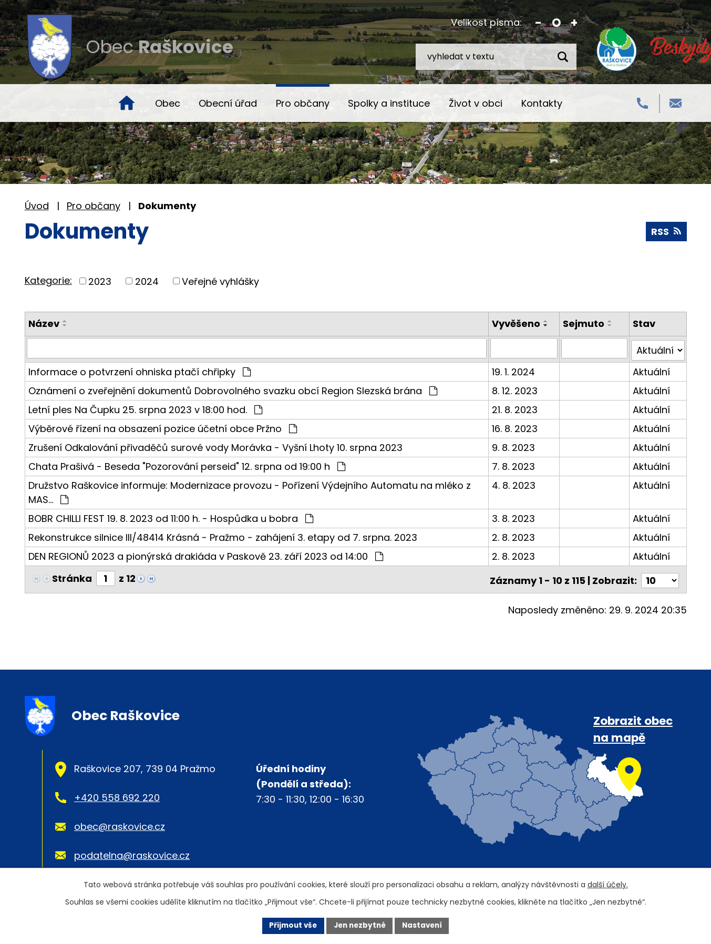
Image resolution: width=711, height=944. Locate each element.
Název (43, 323)
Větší (574, 23)
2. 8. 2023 (514, 534)
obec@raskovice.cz (119, 821)
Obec (167, 103)
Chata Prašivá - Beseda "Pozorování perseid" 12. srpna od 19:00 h (186, 463)
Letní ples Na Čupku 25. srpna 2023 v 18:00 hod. (145, 407)
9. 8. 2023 (514, 445)
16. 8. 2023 (516, 426)
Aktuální (652, 369)
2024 (147, 281)
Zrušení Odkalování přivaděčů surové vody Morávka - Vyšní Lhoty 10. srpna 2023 (215, 445)
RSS (666, 231)
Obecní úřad (228, 103)
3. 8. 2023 (514, 515)
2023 (99, 281)
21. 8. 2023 (516, 407)
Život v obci (475, 103)
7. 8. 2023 (514, 463)
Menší (538, 23)
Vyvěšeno (517, 323)
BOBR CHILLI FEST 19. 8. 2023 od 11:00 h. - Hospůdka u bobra (170, 515)
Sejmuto (584, 323)
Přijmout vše (290, 925)
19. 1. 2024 (514, 369)
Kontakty (541, 103)
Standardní (556, 23)
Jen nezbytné (359, 925)
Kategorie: (48, 280)
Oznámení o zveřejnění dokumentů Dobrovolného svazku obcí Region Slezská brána (232, 388)
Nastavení (425, 925)
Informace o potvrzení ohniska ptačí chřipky (139, 369)
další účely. (608, 884)
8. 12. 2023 (516, 388)
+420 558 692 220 (117, 792)
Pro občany (302, 103)
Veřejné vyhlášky (220, 281)
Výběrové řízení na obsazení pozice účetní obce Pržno (162, 426)
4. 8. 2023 (515, 482)
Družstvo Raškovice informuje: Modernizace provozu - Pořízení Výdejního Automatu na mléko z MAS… (249, 490)
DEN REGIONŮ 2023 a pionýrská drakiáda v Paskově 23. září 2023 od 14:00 (205, 553)
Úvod (126, 103)
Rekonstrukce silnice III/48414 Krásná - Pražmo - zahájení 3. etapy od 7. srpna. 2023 (222, 534)
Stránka (72, 575)
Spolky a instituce (389, 103)
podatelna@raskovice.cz (132, 850)
